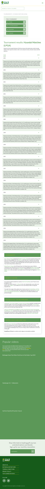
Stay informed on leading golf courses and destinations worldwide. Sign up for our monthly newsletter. (22, 445)
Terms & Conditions (8, 469)
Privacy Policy (6, 471)
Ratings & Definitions (9, 467)
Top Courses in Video (8, 473)
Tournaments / (8, 14)
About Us (5, 465)
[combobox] (16, 22)
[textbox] (9, 22)
